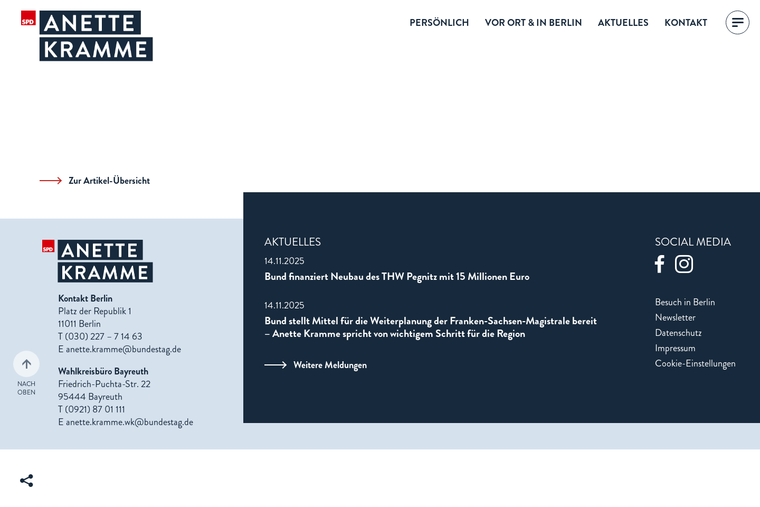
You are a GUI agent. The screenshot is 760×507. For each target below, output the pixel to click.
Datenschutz (678, 332)
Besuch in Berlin (685, 302)
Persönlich (439, 23)
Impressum (675, 348)
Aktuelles (623, 23)
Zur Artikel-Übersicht (95, 180)
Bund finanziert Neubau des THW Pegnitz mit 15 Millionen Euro (396, 276)
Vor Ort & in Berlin (533, 23)
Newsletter (675, 317)
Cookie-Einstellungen (695, 363)
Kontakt (685, 23)
